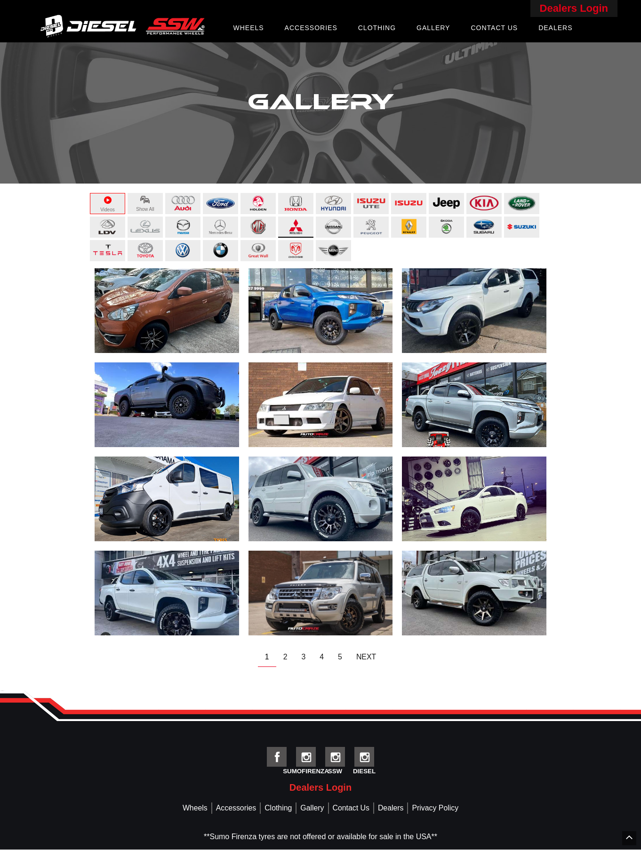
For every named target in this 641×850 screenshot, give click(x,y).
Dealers (555, 28)
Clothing (377, 28)
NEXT (366, 657)
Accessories (311, 28)
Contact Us (494, 28)
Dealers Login (574, 8)
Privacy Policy (436, 808)
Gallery (433, 28)
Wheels (248, 28)
